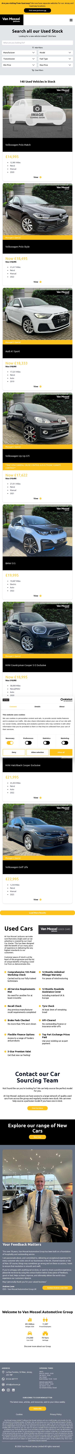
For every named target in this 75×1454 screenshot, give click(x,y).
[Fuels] (55, 58)
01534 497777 (12, 1379)
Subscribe (37, 1409)
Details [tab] (37, 707)
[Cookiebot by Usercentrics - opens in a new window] (62, 700)
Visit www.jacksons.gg (37, 10)
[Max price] (55, 65)
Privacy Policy (56, 1414)
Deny (14, 752)
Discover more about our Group (37, 1346)
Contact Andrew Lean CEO (57, 1288)
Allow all (60, 752)
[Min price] (19, 65)
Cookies (19, 1414)
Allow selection (37, 752)
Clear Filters (37, 70)
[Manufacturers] (19, 52)
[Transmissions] (19, 58)
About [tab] (61, 707)
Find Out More (37, 1108)
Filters (37, 48)
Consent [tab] (13, 707)
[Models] (55, 52)
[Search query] (37, 42)
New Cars (37, 1137)
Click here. (52, 36)
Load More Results (37, 913)
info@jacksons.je (13, 1384)
